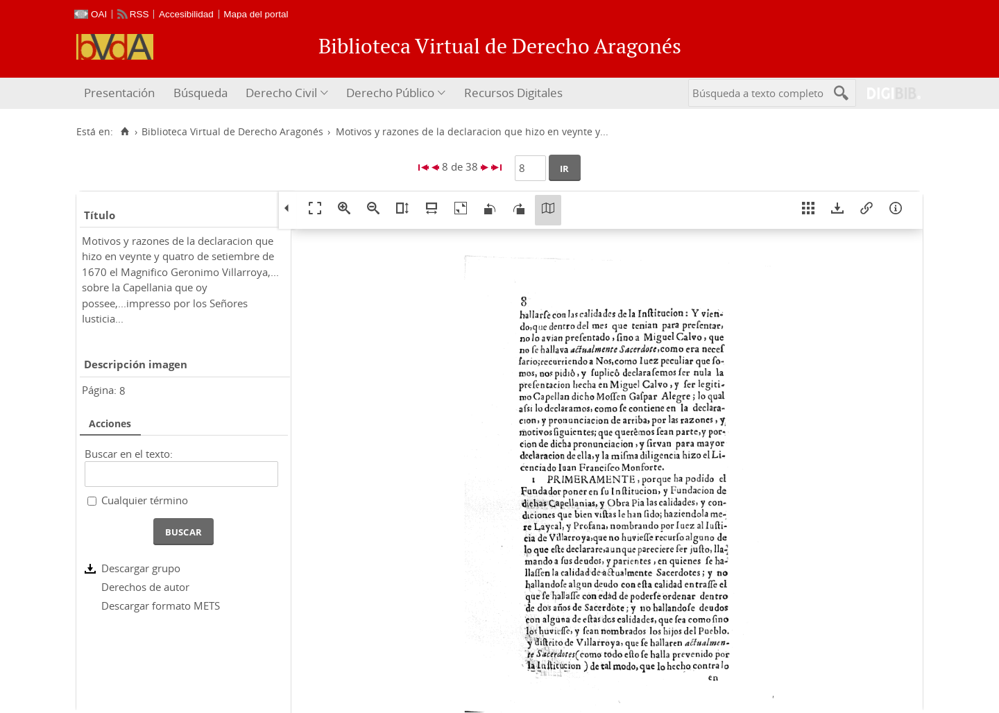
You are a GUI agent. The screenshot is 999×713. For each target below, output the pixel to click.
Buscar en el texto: (129, 454)
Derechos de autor (145, 587)
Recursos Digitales (513, 93)
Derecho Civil (281, 93)
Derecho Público (390, 93)
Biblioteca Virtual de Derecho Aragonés (232, 132)
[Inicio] (124, 132)
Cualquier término (144, 500)
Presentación (119, 93)
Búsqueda (200, 93)
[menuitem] (121, 93)
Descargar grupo (140, 568)
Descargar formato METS (160, 605)
